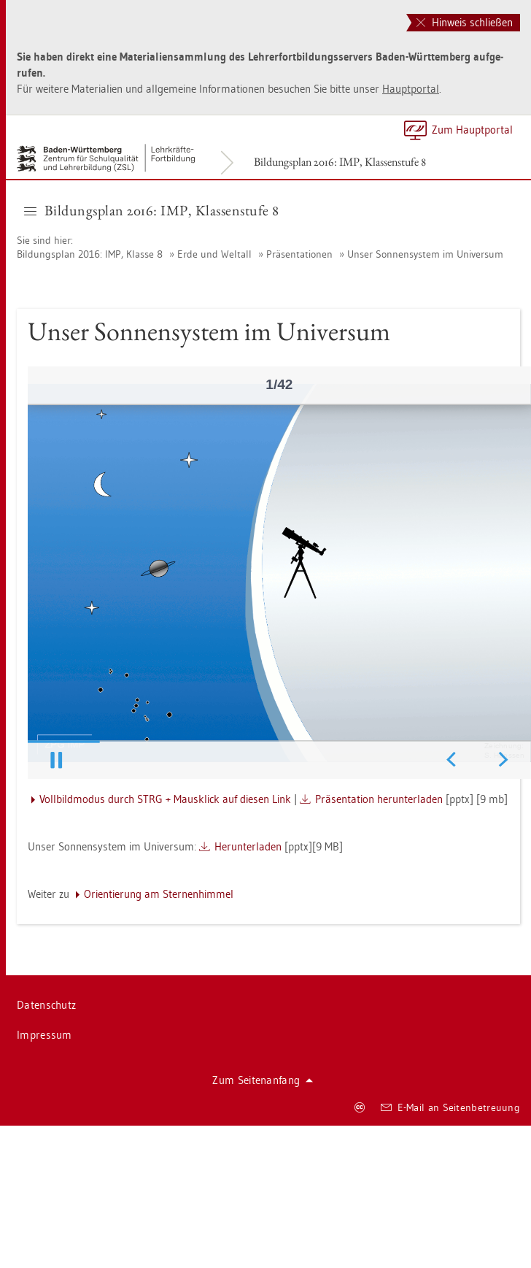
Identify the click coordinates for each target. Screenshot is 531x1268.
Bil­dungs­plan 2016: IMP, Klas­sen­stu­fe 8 (340, 161)
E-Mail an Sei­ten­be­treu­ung (450, 1107)
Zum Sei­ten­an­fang (262, 1080)
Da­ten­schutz (46, 1005)
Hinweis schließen (464, 22)
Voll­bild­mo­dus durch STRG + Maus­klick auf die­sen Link (165, 799)
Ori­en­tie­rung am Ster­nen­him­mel (158, 894)
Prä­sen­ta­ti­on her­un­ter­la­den (379, 799)
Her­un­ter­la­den (248, 846)
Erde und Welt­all (214, 254)
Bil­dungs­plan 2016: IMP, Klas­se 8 (91, 254)
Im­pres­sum (44, 1035)
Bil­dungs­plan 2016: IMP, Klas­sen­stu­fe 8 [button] (151, 210)
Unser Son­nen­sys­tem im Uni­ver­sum (425, 254)
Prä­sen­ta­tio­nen (299, 254)
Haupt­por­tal (410, 89)
